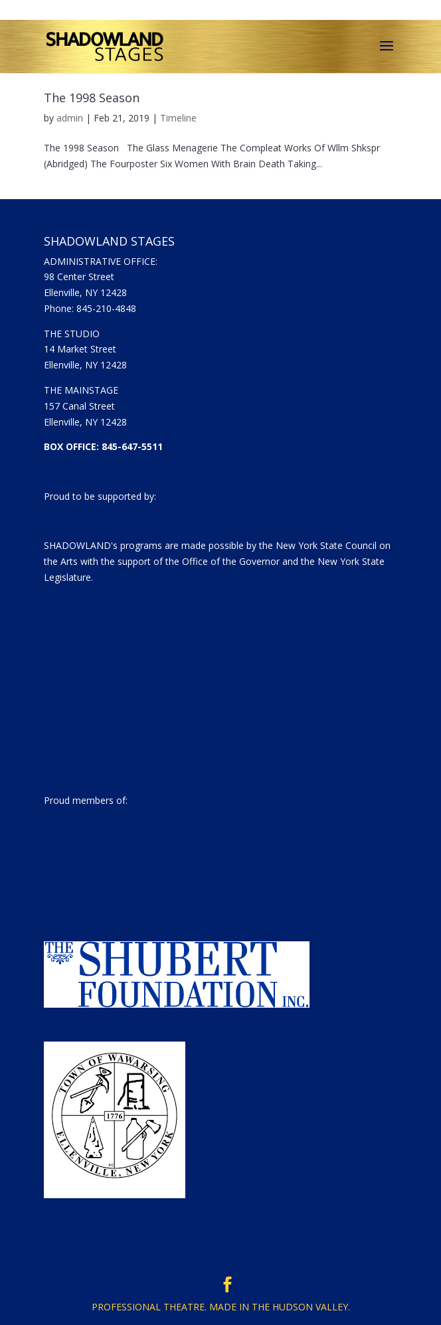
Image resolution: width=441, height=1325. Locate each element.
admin (69, 118)
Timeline (178, 118)
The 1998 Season (91, 98)
